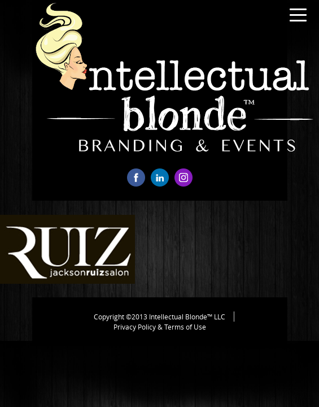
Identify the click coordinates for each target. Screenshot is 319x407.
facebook (136, 177)
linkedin (160, 177)
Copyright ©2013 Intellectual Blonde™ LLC (159, 316)
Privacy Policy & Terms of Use (159, 326)
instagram (183, 177)
